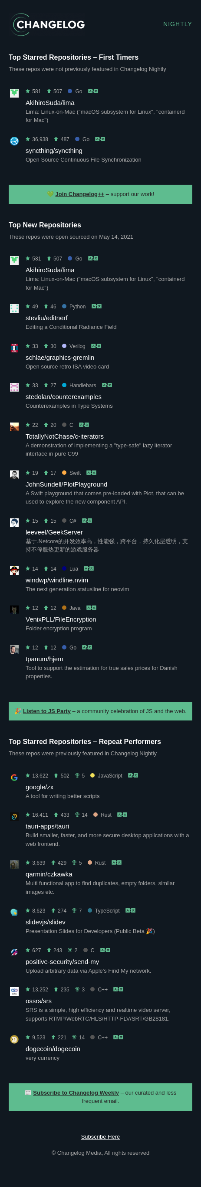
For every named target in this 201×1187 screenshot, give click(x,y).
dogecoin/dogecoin (53, 1048)
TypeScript (104, 911)
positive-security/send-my (62, 961)
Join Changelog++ (80, 194)
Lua (70, 569)
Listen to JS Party (47, 711)
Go (75, 91)
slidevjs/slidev (46, 922)
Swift (71, 473)
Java (71, 608)
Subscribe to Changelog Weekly (76, 1092)
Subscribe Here (100, 1136)
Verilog (74, 346)
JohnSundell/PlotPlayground (66, 484)
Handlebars (79, 385)
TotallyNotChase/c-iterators (65, 436)
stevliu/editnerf (47, 317)
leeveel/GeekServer (54, 532)
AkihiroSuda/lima (50, 102)
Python (74, 307)
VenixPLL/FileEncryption (61, 619)
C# (69, 521)
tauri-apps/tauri (47, 826)
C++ (99, 990)
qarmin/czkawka (49, 874)
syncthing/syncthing (54, 150)
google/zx (39, 787)
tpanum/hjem (44, 659)
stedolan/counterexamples (64, 396)
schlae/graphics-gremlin (60, 357)
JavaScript (106, 776)
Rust (102, 815)
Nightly (177, 23)
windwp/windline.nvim (57, 580)
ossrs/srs (39, 1000)
